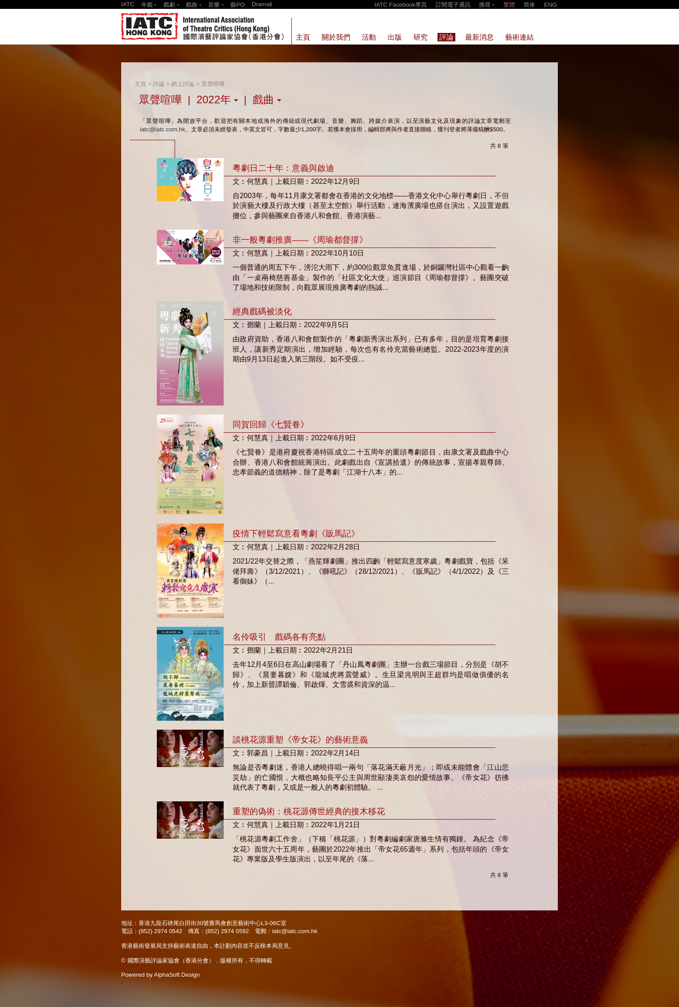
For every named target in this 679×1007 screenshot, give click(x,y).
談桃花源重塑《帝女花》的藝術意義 (300, 739)
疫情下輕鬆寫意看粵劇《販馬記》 (296, 533)
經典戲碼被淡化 (262, 311)
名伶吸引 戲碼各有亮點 (279, 637)
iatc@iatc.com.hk (162, 129)
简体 (529, 4)
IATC (127, 4)
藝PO (237, 4)
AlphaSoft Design (177, 974)
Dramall (262, 4)
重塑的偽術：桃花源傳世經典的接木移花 (309, 811)
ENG (550, 4)
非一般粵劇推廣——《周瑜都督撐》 (300, 239)
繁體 (509, 4)
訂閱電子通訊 (453, 4)
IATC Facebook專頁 (400, 4)
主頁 (140, 84)
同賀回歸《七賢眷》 (271, 424)
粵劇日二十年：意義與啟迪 (283, 168)
